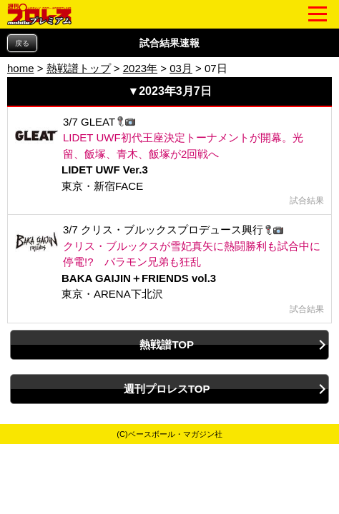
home (20, 68)
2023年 (140, 68)
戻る (22, 43)
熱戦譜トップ (78, 68)
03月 (181, 68)
